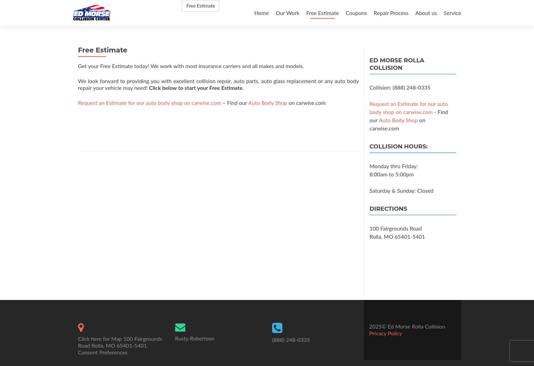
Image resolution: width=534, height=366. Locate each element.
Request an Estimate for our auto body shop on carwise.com (149, 102)
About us (426, 13)
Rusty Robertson (195, 338)
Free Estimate (322, 13)
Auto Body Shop (267, 102)
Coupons (356, 13)
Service (452, 13)
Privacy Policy (385, 333)
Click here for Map (100, 338)
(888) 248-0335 (291, 339)
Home (261, 13)
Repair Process (391, 13)
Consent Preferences (102, 352)
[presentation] (130, 127)
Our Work (287, 13)
